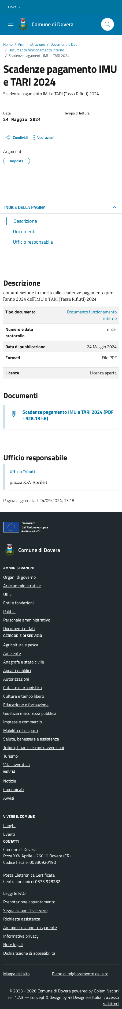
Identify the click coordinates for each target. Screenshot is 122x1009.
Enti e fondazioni (18, 603)
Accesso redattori (111, 1000)
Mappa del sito (16, 973)
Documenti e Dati (19, 628)
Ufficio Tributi (22, 471)
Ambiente (12, 653)
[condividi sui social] (16, 137)
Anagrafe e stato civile (23, 662)
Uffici (8, 594)
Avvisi (8, 798)
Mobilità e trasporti (20, 730)
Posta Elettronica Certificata (29, 875)
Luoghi (9, 825)
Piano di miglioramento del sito (80, 973)
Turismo (10, 756)
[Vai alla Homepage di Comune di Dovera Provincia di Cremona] (48, 24)
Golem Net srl (106, 991)
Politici (9, 611)
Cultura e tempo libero (23, 696)
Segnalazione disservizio (25, 910)
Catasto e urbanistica (22, 687)
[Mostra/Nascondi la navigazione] (11, 24)
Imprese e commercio (22, 722)
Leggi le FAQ (14, 893)
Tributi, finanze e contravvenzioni (33, 747)
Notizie (9, 781)
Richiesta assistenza (21, 919)
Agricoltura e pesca (20, 645)
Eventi (9, 834)
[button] (15, 7)
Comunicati (13, 789)
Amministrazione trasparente (30, 927)
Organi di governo (19, 577)
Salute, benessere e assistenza (31, 739)
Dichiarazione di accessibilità (29, 953)
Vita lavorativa (16, 764)
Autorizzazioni (16, 679)
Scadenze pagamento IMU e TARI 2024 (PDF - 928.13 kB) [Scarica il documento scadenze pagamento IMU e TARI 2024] (68, 415)
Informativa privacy (21, 936)
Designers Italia (84, 997)
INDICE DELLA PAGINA (25, 207)
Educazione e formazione (26, 704)
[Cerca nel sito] (107, 24)
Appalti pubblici (17, 670)
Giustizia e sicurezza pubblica (29, 713)
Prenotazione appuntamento (29, 902)
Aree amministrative (22, 585)
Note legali (13, 944)
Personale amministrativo (26, 620)
